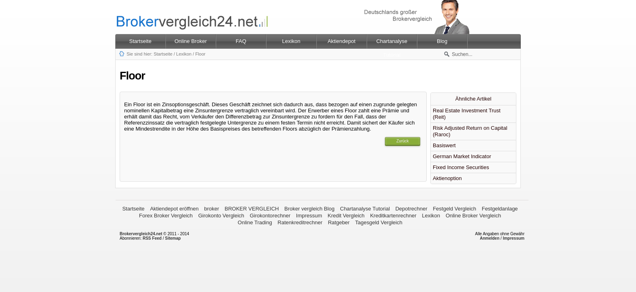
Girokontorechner (270, 216)
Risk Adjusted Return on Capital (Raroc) (470, 131)
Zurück (402, 141)
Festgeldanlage (500, 209)
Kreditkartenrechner (393, 216)
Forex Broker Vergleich (166, 216)
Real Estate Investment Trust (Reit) (467, 113)
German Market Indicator (462, 156)
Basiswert (444, 145)
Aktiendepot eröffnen (174, 209)
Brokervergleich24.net (141, 234)
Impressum (309, 216)
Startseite (140, 41)
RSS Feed (152, 238)
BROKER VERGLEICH (252, 209)
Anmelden (489, 238)
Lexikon (183, 54)
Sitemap (173, 238)
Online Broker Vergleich (473, 216)
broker (211, 209)
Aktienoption (447, 178)
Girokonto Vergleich (221, 216)
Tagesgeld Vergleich (378, 222)
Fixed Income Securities (461, 167)
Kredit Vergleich (346, 216)
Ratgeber (338, 222)
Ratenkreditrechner (299, 222)
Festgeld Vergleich (454, 209)
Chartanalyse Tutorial (365, 209)
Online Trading (255, 222)
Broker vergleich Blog (309, 209)
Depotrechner (411, 209)
